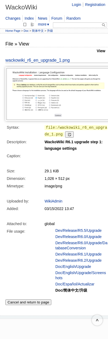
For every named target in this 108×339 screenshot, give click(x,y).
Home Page (12, 30)
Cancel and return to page (28, 302)
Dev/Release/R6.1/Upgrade (78, 254)
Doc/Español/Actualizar (74, 284)
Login (76, 4)
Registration (95, 4)
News (42, 18)
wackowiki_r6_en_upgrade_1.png (37, 60)
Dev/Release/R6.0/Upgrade (78, 237)
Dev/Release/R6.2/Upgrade (78, 260)
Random (73, 18)
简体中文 (38, 30)
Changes (13, 18)
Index (29, 18)
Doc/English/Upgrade (73, 266)
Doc (26, 30)
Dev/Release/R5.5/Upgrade (78, 230)
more (44, 24)
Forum (56, 18)
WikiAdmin (53, 201)
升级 (50, 30)
